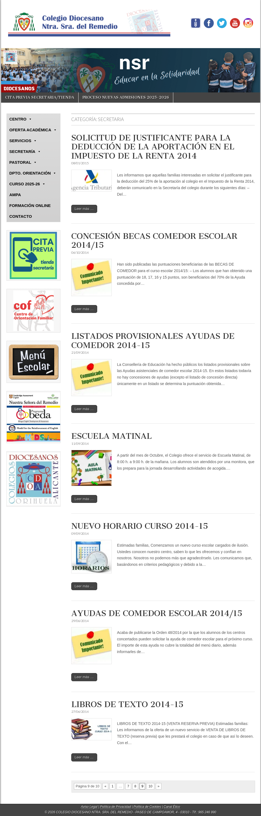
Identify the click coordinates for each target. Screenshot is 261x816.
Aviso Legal (89, 807)
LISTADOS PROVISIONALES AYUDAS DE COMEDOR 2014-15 (153, 340)
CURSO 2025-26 (27, 184)
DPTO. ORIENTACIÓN (33, 173)
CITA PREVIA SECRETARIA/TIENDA (39, 97)
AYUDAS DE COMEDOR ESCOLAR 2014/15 (156, 613)
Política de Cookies (147, 807)
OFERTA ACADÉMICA (33, 130)
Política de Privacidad (115, 807)
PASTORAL (23, 162)
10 (150, 786)
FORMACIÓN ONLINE (30, 205)
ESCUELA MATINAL (111, 436)
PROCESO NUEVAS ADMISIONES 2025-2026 (126, 97)
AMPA (15, 194)
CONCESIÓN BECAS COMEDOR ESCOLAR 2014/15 (154, 240)
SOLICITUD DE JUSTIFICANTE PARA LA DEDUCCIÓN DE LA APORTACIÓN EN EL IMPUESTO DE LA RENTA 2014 (152, 147)
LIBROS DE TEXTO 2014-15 (127, 704)
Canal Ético (172, 807)
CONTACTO (20, 216)
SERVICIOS (23, 140)
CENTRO (20, 119)
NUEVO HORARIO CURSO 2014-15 (139, 526)
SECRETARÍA (25, 151)
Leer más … (84, 209)
